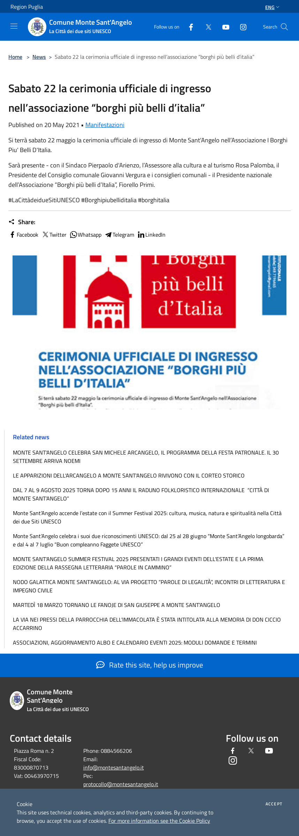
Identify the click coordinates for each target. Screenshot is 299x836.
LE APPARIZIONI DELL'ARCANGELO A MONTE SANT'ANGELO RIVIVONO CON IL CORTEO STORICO (129, 475)
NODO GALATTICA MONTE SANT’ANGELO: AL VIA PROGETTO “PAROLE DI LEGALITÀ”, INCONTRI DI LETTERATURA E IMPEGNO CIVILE (149, 586)
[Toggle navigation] (14, 26)
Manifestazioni (104, 124)
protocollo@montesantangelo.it (120, 784)
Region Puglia (26, 6)
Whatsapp (85, 234)
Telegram (119, 234)
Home (15, 57)
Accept (274, 804)
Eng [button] (273, 7)
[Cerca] (284, 27)
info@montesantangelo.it (113, 767)
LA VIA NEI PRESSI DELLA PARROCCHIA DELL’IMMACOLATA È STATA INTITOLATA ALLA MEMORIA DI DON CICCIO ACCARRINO (147, 623)
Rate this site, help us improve (149, 664)
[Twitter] (206, 26)
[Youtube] (223, 26)
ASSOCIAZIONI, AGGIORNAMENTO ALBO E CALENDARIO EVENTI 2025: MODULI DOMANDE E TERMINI (135, 642)
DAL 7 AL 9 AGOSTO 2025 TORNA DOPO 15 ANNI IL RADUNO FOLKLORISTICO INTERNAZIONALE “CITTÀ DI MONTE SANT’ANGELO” (141, 494)
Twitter (54, 234)
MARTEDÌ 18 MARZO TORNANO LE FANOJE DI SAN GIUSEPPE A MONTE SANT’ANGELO (116, 605)
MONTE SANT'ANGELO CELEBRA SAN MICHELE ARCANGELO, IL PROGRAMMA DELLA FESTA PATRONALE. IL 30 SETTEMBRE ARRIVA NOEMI (146, 456)
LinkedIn (151, 234)
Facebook (23, 234)
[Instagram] (240, 26)
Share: (21, 222)
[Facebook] (188, 26)
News (39, 57)
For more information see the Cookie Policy (159, 821)
